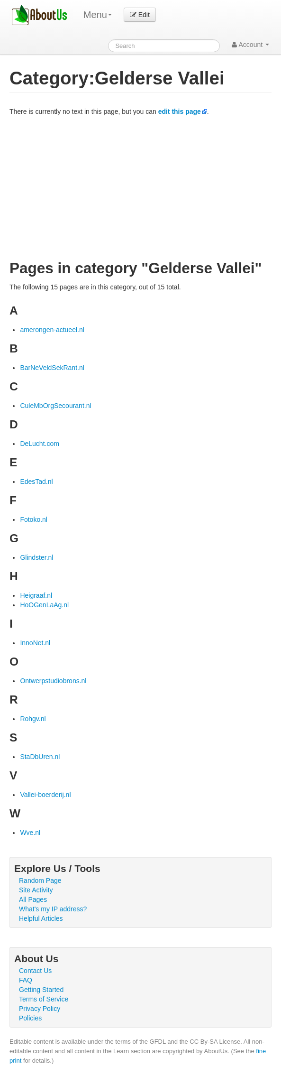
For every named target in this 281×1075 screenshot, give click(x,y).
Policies (30, 1018)
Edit (140, 15)
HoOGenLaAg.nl (44, 605)
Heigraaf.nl (36, 595)
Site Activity (36, 890)
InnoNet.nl (35, 643)
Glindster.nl (36, 557)
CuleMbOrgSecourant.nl (55, 405)
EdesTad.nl (36, 481)
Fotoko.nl (33, 519)
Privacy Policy (39, 1008)
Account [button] (250, 44)
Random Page (40, 880)
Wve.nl (30, 832)
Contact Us (35, 970)
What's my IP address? (53, 909)
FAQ (25, 980)
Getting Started (41, 989)
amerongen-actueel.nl (52, 330)
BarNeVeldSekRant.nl (52, 367)
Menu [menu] (97, 14)
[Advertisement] (140, 187)
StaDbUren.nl (40, 756)
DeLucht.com (39, 443)
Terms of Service (43, 999)
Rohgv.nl (32, 719)
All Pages (33, 899)
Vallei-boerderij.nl (45, 794)
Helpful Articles (41, 918)
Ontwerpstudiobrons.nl (53, 681)
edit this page (179, 111)
